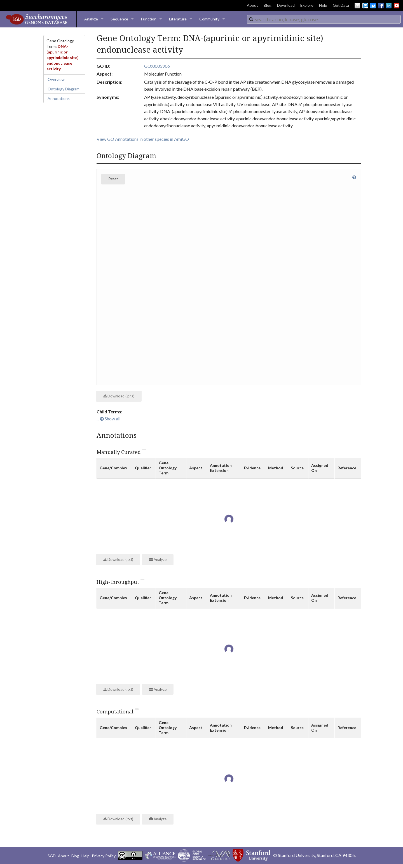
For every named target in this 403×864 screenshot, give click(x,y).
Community (209, 19)
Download (286, 5)
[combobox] (324, 19)
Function (148, 19)
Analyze (91, 19)
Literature (178, 19)
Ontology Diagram (63, 88)
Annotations (59, 98)
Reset (113, 179)
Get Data (341, 5)
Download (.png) (119, 396)
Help (323, 5)
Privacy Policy (104, 855)
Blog (267, 5)
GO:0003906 (157, 66)
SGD (52, 855)
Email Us (357, 5)
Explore (306, 5)
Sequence (119, 19)
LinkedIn (389, 5)
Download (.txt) (118, 559)
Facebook (381, 5)
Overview (56, 79)
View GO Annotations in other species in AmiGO (143, 139)
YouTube (396, 5)
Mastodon (365, 5)
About (252, 5)
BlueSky (373, 5)
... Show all (108, 418)
